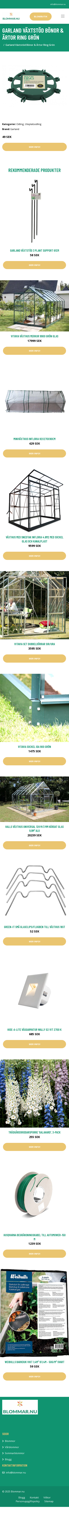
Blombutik (40, 16)
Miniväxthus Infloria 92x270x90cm (34, 439)
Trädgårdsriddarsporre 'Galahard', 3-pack (34, 1132)
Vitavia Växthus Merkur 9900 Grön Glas (34, 336)
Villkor (47, 1497)
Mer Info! (34, 146)
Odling (20, 124)
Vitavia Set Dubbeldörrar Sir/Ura (34, 644)
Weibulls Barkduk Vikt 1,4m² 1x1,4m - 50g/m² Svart (34, 1362)
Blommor (10, 1441)
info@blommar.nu (58, 4)
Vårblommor (12, 1447)
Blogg (8, 1459)
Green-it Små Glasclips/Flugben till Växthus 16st (34, 927)
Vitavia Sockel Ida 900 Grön (34, 746)
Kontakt (34, 1497)
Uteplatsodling (33, 124)
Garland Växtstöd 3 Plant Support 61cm (34, 250)
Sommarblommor (14, 1453)
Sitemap (48, 1501)
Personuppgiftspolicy (28, 1501)
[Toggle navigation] (63, 16)
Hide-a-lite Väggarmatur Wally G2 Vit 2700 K (34, 1029)
